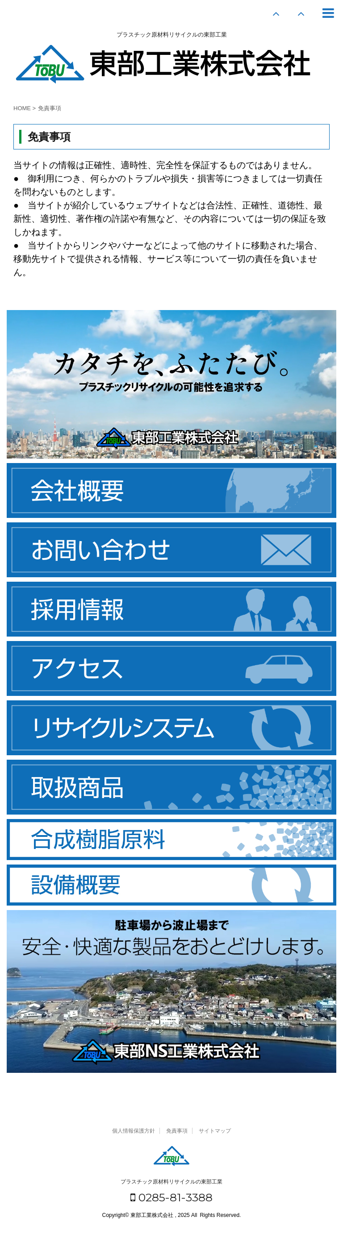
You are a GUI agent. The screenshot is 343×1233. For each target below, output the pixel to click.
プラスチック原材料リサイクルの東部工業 (171, 1182)
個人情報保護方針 (133, 1131)
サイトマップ (215, 1131)
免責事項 (177, 1131)
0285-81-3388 (171, 1197)
